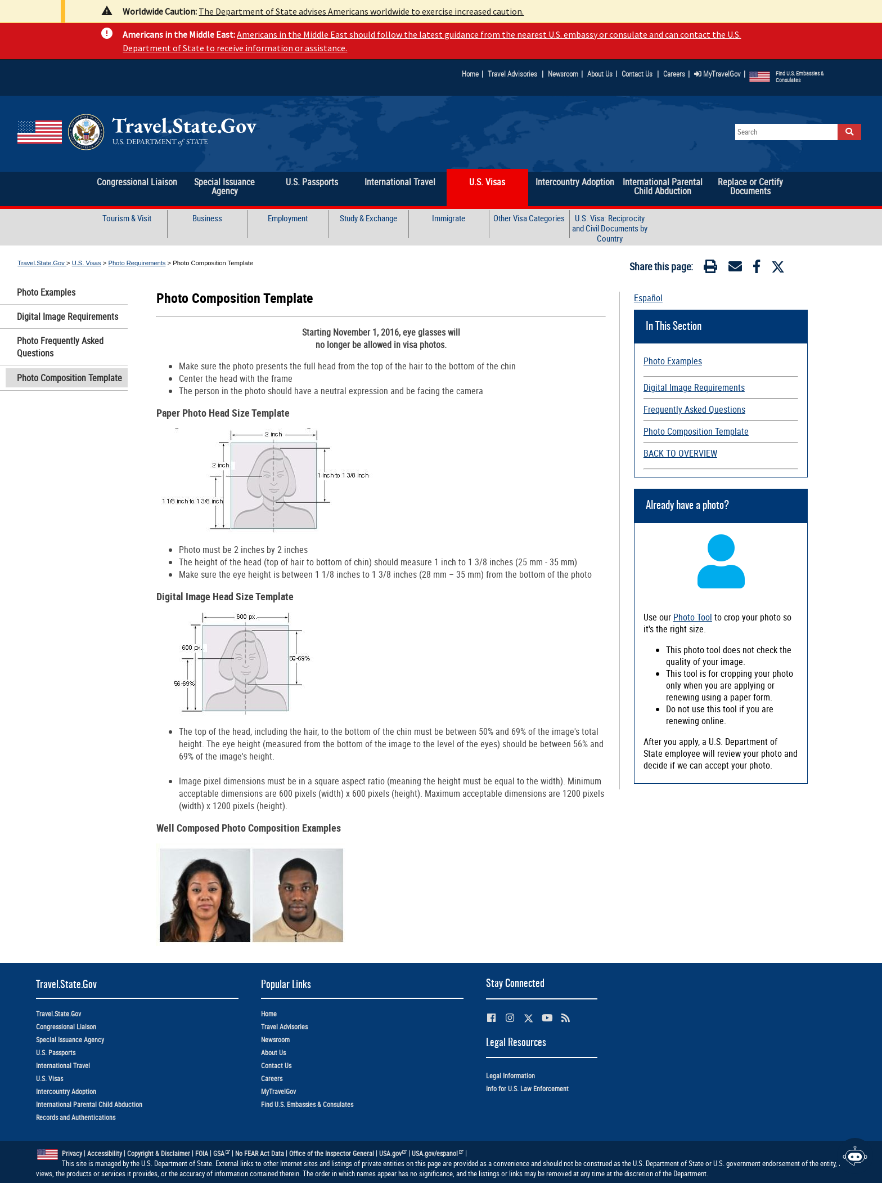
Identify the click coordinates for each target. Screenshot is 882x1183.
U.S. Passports (55, 1052)
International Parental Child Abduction (89, 1104)
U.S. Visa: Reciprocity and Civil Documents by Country (609, 228)
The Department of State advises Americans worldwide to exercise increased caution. (361, 11)
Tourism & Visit (126, 218)
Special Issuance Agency (70, 1039)
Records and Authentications (75, 1117)
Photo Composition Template (69, 378)
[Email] (735, 268)
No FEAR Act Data (259, 1153)
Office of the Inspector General (331, 1153)
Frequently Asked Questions (694, 409)
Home (470, 74)
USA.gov (393, 1153)
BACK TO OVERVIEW (680, 453)
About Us (602, 74)
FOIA (201, 1153)
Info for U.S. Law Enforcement (527, 1088)
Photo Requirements (136, 263)
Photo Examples (46, 292)
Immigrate (448, 218)
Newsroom (563, 74)
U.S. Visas (86, 263)
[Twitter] (778, 267)
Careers (674, 74)
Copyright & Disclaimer (158, 1153)
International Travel (63, 1065)
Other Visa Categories (529, 218)
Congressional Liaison (66, 1027)
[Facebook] (756, 268)
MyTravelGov (717, 74)
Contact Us (638, 74)
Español (648, 298)
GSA (221, 1153)
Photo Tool (692, 617)
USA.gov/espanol (438, 1153)
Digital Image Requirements (67, 316)
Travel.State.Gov (41, 263)
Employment (288, 218)
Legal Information (510, 1076)
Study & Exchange (368, 218)
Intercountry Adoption (66, 1091)
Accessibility (104, 1153)
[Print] (710, 268)
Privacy (72, 1153)
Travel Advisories (512, 74)
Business (207, 218)
